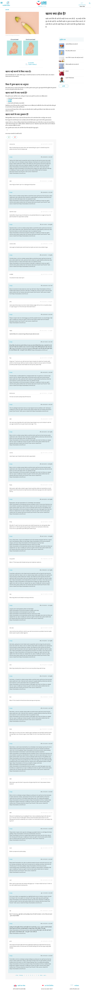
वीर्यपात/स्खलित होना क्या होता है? (72, 64)
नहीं (14, 137)
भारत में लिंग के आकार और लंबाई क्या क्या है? (74, 57)
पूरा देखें (63, 86)
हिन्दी (45, 6)
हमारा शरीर (7, 9)
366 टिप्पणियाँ (31, 63)
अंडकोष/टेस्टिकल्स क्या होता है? (72, 44)
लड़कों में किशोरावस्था (70, 78)
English (40, 6)
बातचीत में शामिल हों (32, 64)
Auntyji (10, 157)
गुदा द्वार (67, 71)
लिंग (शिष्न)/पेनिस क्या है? (71, 51)
